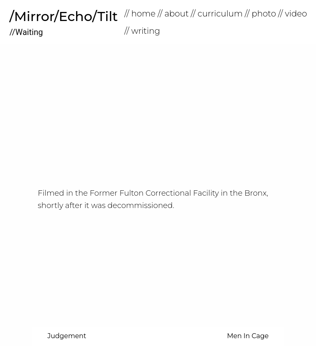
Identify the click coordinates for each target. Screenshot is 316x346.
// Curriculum (217, 14)
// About (173, 14)
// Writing (142, 31)
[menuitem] (141, 13)
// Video (292, 14)
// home (140, 14)
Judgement (66, 336)
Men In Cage (248, 336)
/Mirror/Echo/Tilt (63, 16)
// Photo (260, 14)
